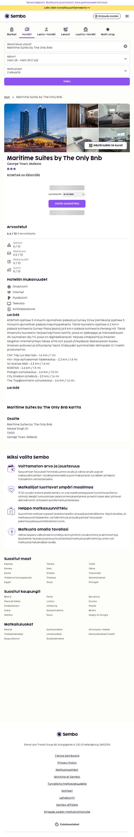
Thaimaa (51, 577)
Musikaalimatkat (55, 638)
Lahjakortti (67, 798)
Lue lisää (13, 315)
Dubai (7, 610)
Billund (7, 597)
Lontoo (50, 601)
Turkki (92, 564)
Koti (7, 97)
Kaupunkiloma (12, 638)
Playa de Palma (12, 601)
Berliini (92, 610)
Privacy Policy (67, 763)
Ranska (8, 568)
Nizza (50, 615)
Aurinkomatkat (54, 629)
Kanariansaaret (97, 577)
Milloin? (11, 56)
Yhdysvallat (95, 573)
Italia (49, 568)
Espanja (8, 564)
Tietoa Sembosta (67, 756)
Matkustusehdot (67, 770)
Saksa (92, 568)
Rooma (93, 601)
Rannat (8, 629)
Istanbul (8, 615)
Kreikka (51, 573)
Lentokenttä (55, 194)
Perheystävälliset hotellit (102, 634)
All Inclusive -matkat (99, 629)
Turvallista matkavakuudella (67, 784)
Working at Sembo (67, 777)
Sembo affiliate (67, 805)
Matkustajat (14, 69)
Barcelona (94, 597)
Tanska (50, 564)
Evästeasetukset (67, 824)
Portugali (93, 582)
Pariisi (50, 597)
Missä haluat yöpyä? (19, 44)
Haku (67, 81)
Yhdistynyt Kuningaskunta (18, 577)
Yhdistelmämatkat (13, 634)
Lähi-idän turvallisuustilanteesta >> (67, 7)
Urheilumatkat (54, 634)
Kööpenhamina (55, 610)
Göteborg (52, 606)
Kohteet (67, 791)
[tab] (11, 32)
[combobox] (64, 48)
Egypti (7, 582)
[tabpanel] (67, 63)
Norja (50, 582)
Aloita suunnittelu (67, 203)
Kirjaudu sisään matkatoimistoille (67, 812)
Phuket (92, 606)
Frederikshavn (11, 606)
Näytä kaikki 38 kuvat (106, 145)
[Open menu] (127, 16)
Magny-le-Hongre (98, 615)
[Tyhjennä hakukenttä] (125, 46)
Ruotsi (7, 573)
